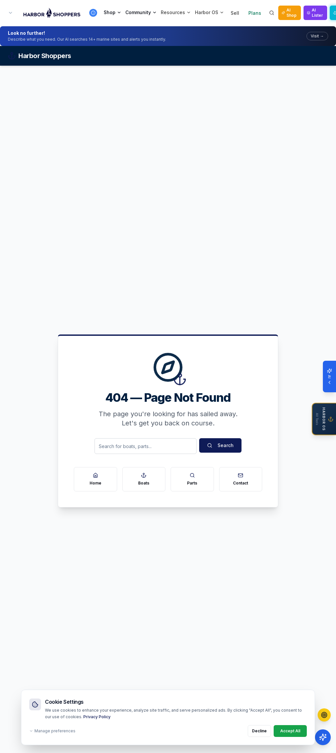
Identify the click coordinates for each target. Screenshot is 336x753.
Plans (254, 13)
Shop (112, 12)
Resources (176, 12)
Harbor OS (209, 12)
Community (141, 12)
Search (220, 445)
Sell (235, 13)
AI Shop (289, 13)
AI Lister (315, 13)
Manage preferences (52, 730)
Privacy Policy (97, 716)
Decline (259, 730)
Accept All (290, 730)
